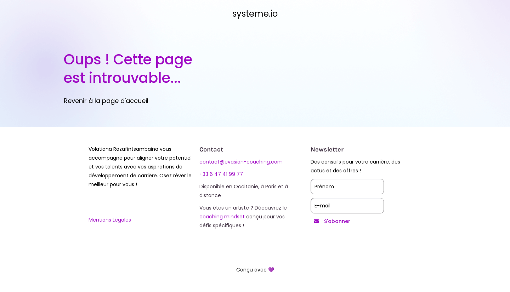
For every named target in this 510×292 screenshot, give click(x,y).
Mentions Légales (110, 219)
